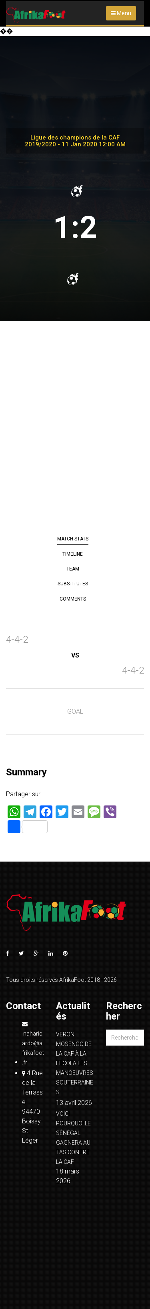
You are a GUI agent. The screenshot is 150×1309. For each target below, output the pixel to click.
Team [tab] (72, 569)
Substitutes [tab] (73, 584)
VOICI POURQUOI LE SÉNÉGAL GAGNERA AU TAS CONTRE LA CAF (73, 1138)
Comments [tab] (73, 599)
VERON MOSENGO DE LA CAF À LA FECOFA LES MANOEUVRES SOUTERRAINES (74, 1063)
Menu (121, 13)
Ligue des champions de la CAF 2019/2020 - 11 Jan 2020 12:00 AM (75, 141)
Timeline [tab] (72, 554)
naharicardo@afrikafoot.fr (33, 1043)
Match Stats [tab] (72, 539)
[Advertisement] (75, 428)
